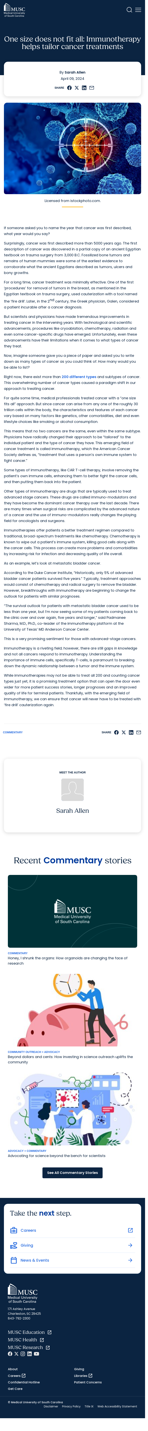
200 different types (79, 376)
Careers (17, 1375)
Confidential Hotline (24, 1382)
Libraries (83, 1375)
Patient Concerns (88, 1382)
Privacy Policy (71, 1406)
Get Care (15, 1389)
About (13, 1369)
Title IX (89, 1406)
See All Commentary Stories (72, 1172)
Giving (79, 1369)
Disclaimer (51, 1406)
